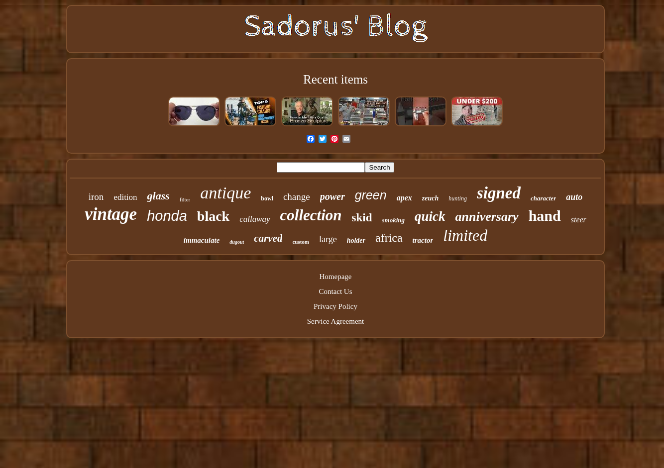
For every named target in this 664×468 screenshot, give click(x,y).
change (296, 196)
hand (545, 215)
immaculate (202, 240)
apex (404, 197)
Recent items (335, 79)
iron (96, 196)
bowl (267, 198)
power (332, 196)
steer (578, 219)
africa (389, 237)
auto (574, 197)
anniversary (487, 216)
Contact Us (335, 291)
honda (167, 216)
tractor (423, 240)
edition (125, 197)
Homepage (336, 277)
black (213, 216)
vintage (111, 214)
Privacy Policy (335, 306)
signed (499, 193)
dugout (236, 242)
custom (300, 242)
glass (158, 195)
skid (362, 217)
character (543, 198)
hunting (457, 198)
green (371, 195)
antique (225, 193)
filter (185, 199)
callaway (254, 219)
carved (268, 238)
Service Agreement (335, 321)
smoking (393, 220)
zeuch (430, 198)
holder (356, 240)
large (328, 239)
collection (311, 215)
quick (430, 216)
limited (465, 235)
